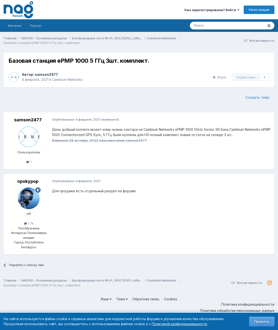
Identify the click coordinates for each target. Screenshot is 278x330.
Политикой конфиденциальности (179, 324)
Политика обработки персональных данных (237, 311)
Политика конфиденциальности (247, 304)
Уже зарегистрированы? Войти (211, 10)
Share (219, 77)
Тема (122, 299)
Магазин (14, 26)
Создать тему (257, 97)
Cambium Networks (67, 79)
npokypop (27, 181)
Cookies (170, 299)
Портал (35, 26)
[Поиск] (213, 25)
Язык (106, 299)
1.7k (29, 223)
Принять (261, 321)
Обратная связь (145, 299)
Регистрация (259, 10)
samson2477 (46, 74)
